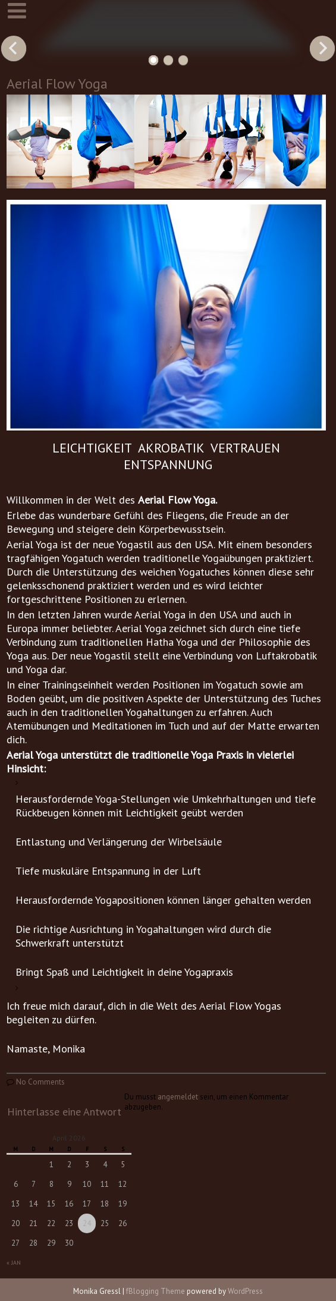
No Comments (40, 1082)
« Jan (14, 1263)
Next (322, 48)
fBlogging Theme (155, 1291)
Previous (13, 48)
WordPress (245, 1291)
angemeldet (178, 1097)
